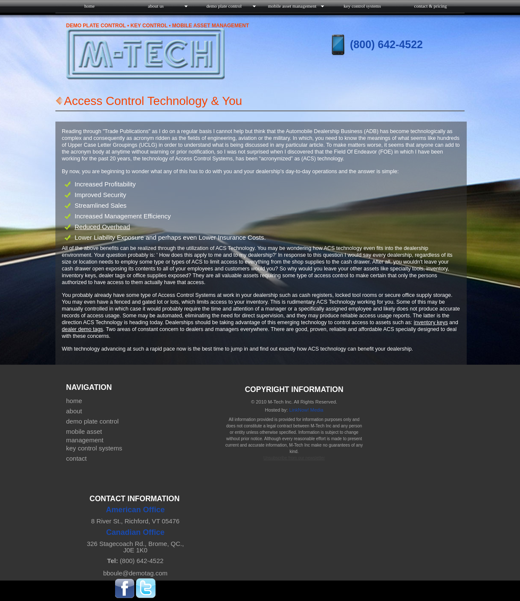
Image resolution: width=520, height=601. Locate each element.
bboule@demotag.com (135, 573)
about (74, 411)
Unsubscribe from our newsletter (294, 458)
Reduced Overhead (102, 226)
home (89, 6)
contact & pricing (430, 6)
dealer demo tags (82, 329)
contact (76, 458)
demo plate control (92, 421)
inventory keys (431, 322)
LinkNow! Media (306, 409)
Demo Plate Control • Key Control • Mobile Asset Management (157, 26)
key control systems (362, 6)
